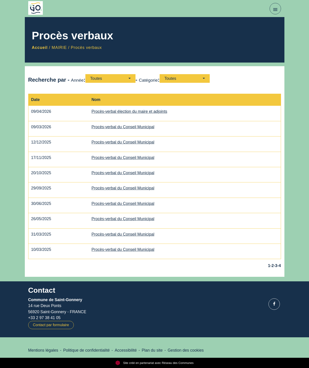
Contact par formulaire (51, 325)
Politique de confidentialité (86, 350)
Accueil (40, 47)
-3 (275, 265)
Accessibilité (126, 350)
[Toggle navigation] (275, 8)
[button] (110, 78)
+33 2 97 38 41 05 (44, 317)
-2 (272, 265)
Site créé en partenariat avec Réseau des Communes (154, 363)
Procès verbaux (86, 47)
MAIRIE (59, 47)
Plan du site (152, 350)
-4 (279, 265)
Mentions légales (43, 350)
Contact (41, 290)
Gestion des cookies (186, 350)
